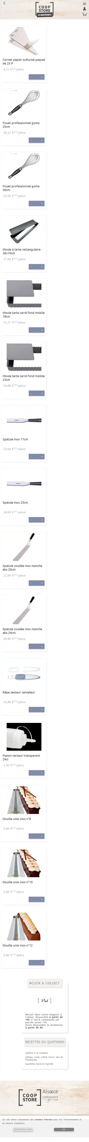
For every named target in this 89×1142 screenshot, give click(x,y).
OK (63, 1129)
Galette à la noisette (44, 1053)
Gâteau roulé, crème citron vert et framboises (44, 1058)
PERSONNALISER (23, 1129)
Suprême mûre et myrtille (44, 1064)
